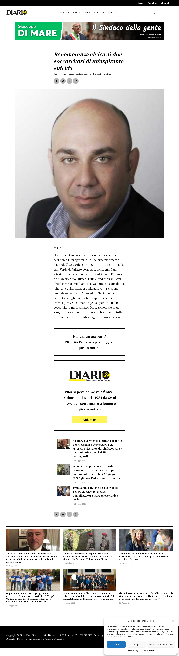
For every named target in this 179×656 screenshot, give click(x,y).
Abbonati (165, 3)
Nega (136, 644)
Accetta (116, 644)
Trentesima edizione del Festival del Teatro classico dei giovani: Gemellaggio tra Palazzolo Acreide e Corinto (96, 501)
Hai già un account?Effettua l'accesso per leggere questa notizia (90, 342)
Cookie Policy (132, 651)
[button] (173, 621)
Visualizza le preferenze (161, 644)
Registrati (152, 3)
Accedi (141, 3)
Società (57, 74)
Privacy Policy (148, 651)
